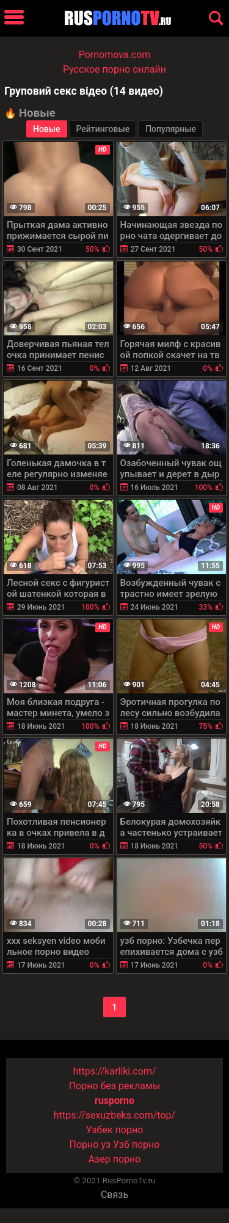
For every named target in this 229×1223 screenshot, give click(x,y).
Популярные (170, 129)
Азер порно (115, 1159)
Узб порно (136, 1144)
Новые (46, 129)
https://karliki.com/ (114, 1071)
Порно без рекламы (115, 1086)
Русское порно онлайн (114, 69)
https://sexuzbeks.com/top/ (114, 1115)
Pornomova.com (115, 54)
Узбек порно (115, 1130)
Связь (114, 1194)
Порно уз (90, 1144)
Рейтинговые (103, 129)
